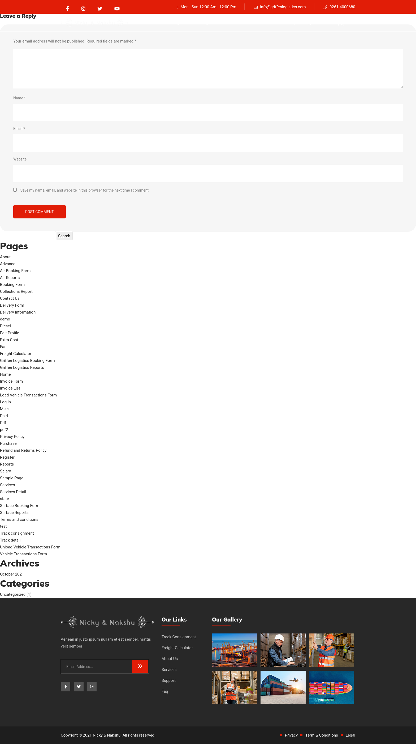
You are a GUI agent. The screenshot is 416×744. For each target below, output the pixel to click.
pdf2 (4, 429)
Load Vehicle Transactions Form (28, 395)
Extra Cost (9, 339)
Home (5, 374)
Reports (7, 464)
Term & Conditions (321, 735)
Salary (5, 471)
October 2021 (12, 574)
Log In (5, 402)
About (5, 257)
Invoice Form (11, 381)
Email (19, 128)
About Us (248, 22)
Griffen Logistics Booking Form (27, 360)
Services (273, 22)
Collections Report (16, 291)
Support (310, 22)
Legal (350, 735)
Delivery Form (12, 305)
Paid (4, 415)
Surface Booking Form (19, 505)
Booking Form (12, 284)
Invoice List (10, 388)
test (3, 526)
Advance (7, 263)
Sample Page (11, 478)
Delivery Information (18, 312)
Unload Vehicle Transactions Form (30, 547)
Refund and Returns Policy (23, 450)
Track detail (10, 540)
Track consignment (173, 22)
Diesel (5, 326)
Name (19, 98)
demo (5, 319)
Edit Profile (9, 333)
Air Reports (10, 277)
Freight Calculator (215, 22)
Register (7, 457)
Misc (4, 409)
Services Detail (13, 491)
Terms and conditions (19, 519)
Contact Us (10, 298)
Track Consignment (179, 637)
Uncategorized (12, 594)
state (4, 498)
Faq (291, 22)
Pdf (3, 422)
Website (20, 159)
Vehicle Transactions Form (23, 554)
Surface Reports (14, 512)
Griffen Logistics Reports (22, 367)
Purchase (8, 443)
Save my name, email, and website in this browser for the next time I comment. (85, 190)
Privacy (291, 735)
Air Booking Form (15, 270)
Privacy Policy (12, 436)
